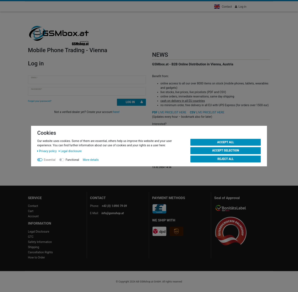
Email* (34, 78)
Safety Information (40, 242)
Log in (134, 102)
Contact (227, 6)
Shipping (33, 247)
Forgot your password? (40, 101)
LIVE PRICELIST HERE (169, 112)
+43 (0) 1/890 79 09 (114, 206)
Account (33, 216)
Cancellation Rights (40, 252)
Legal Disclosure (38, 231)
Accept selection (225, 150)
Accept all (225, 142)
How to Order (36, 257)
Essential (50, 159)
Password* (36, 89)
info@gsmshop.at (112, 213)
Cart (30, 211)
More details (91, 159)
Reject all (225, 158)
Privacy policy (47, 151)
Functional (72, 159)
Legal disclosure (70, 151)
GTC (31, 236)
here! (116, 112)
